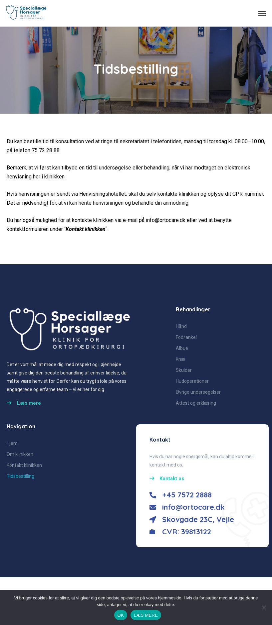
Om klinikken (20, 454)
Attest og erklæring (196, 403)
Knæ (180, 359)
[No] (263, 607)
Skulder (184, 370)
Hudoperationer (192, 381)
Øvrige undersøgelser (198, 392)
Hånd (181, 326)
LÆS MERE (146, 615)
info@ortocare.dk (165, 220)
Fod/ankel (186, 337)
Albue (182, 348)
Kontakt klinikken (85, 229)
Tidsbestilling (20, 476)
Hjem (12, 443)
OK (121, 615)
